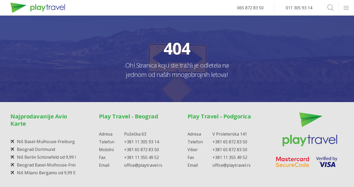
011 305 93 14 (299, 8)
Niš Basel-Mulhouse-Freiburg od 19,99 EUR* (60, 141)
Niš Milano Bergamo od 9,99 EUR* (50, 173)
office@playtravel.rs (143, 165)
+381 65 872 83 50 (141, 149)
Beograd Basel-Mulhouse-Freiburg (51, 165)
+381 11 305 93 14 (141, 142)
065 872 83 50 (250, 8)
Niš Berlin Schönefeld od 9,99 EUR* (51, 157)
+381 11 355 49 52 (141, 157)
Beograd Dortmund (36, 149)
